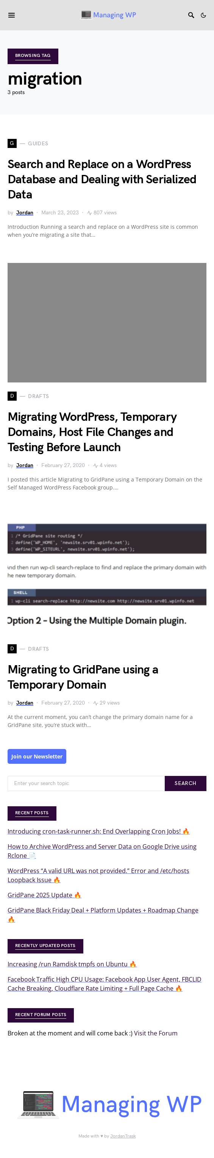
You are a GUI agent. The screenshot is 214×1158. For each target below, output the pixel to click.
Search (185, 783)
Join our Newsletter (36, 756)
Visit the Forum (156, 1033)
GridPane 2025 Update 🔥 (44, 895)
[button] (203, 15)
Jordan (24, 212)
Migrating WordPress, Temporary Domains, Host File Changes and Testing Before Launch (92, 432)
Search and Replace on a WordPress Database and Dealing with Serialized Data (102, 179)
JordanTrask (123, 1136)
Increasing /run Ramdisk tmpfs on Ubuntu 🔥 (72, 964)
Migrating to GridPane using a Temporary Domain (83, 677)
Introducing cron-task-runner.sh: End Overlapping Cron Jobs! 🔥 (99, 831)
